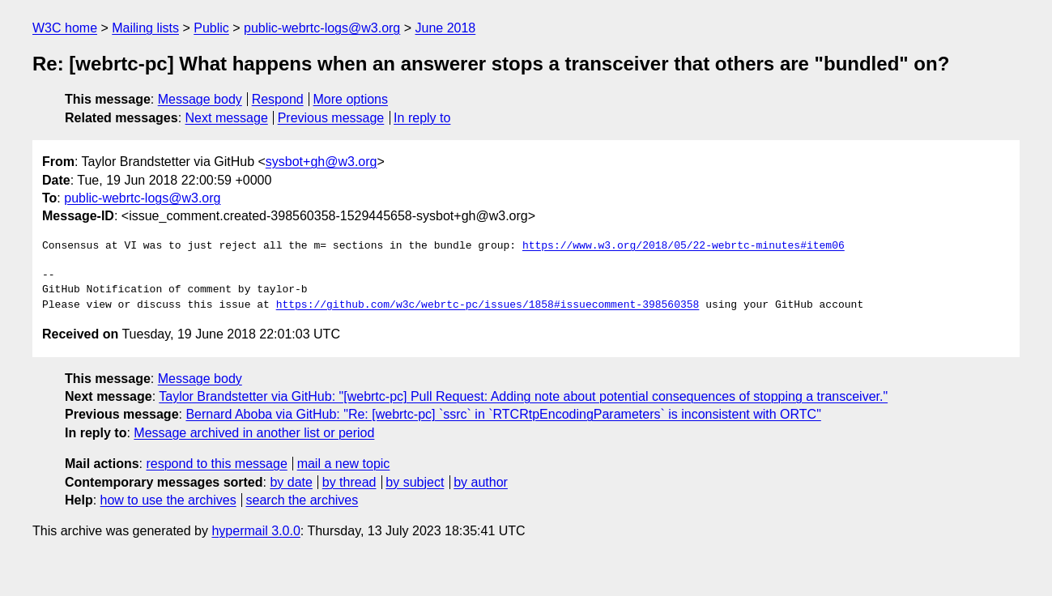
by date (291, 482)
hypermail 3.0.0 (255, 531)
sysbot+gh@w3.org (321, 161)
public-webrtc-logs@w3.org (322, 28)
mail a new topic (343, 463)
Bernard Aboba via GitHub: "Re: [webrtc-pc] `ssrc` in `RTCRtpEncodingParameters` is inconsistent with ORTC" (502, 414)
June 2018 (445, 28)
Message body (200, 99)
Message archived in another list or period (254, 433)
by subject (414, 482)
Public (211, 28)
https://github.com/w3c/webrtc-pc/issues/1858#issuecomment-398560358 (488, 305)
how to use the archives (168, 500)
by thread (349, 482)
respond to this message (216, 463)
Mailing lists (145, 28)
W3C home (64, 28)
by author (481, 482)
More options (351, 99)
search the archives (302, 500)
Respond (278, 99)
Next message (226, 118)
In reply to (422, 118)
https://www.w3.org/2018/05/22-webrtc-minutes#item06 (683, 246)
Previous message (331, 118)
